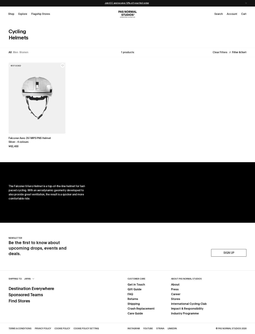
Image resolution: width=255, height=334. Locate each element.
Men (15, 52)
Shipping (134, 304)
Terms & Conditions (20, 328)
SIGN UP (229, 252)
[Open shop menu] (11, 14)
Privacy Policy (43, 328)
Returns (133, 299)
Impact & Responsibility (187, 308)
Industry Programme (185, 313)
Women (23, 52)
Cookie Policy (62, 328)
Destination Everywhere (31, 288)
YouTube (148, 328)
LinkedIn (172, 328)
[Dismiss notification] (246, 3)
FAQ (130, 294)
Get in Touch (136, 284)
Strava (160, 328)
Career (175, 294)
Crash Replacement (141, 308)
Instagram (134, 328)
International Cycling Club (189, 304)
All (10, 52)
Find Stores (31, 300)
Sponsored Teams (31, 294)
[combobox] (29, 278)
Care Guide (135, 313)
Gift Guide (135, 289)
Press (175, 289)
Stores (175, 299)
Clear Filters (220, 52)
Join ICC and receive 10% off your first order (127, 3)
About (175, 284)
